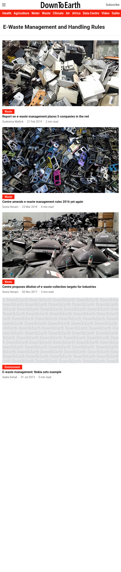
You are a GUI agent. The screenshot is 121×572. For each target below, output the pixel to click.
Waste (46, 13)
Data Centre (91, 13)
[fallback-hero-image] (60, 73)
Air (68, 13)
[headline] (60, 117)
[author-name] (13, 122)
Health (6, 13)
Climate (58, 13)
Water (35, 13)
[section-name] (8, 111)
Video (105, 13)
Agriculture (21, 13)
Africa (76, 13)
